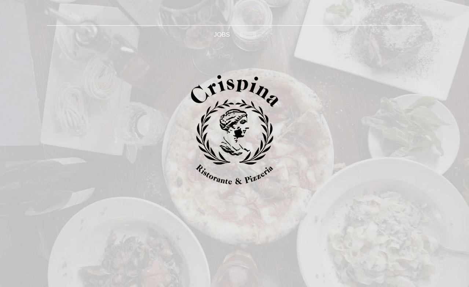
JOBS (222, 34)
